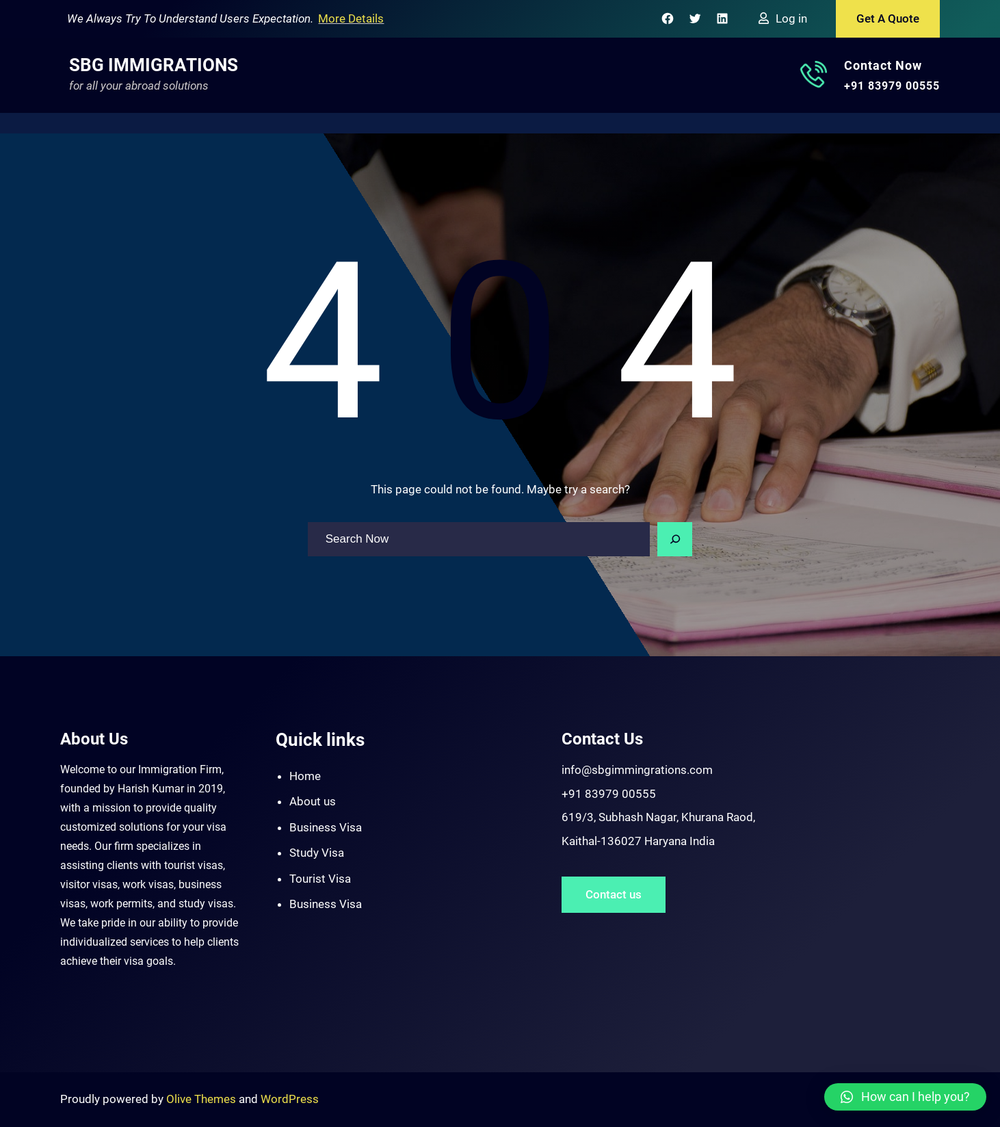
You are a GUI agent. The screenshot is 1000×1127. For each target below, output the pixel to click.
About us (312, 801)
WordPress (290, 1099)
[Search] (675, 539)
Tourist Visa (320, 878)
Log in (791, 18)
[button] (905, 1097)
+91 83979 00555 (892, 85)
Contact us (613, 894)
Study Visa (316, 852)
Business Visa (325, 827)
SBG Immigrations (153, 65)
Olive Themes (202, 1099)
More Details (351, 18)
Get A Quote (887, 18)
